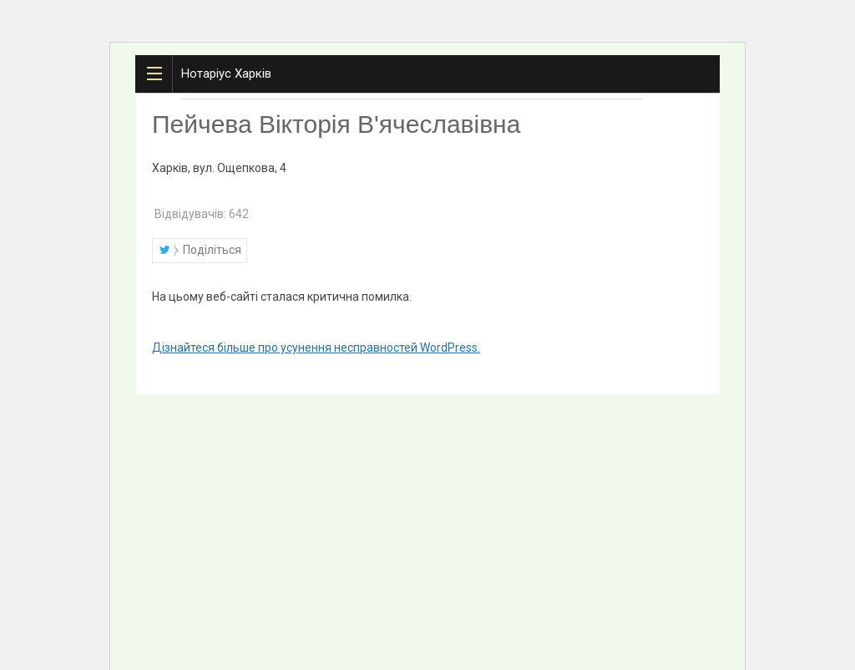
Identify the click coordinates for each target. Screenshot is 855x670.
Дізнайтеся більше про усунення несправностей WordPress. (316, 347)
